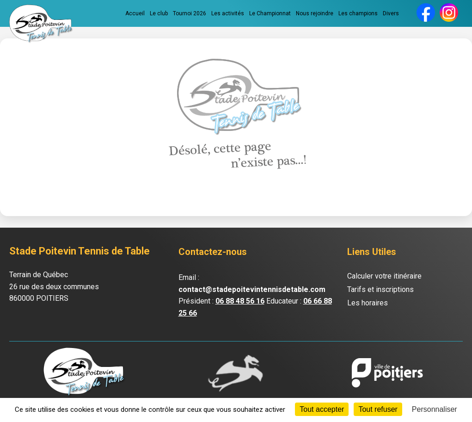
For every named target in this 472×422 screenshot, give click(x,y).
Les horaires (367, 302)
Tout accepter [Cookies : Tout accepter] (322, 409)
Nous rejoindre (314, 13)
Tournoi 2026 (189, 13)
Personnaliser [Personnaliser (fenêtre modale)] (434, 409)
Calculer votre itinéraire (384, 276)
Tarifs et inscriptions (380, 289)
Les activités (227, 13)
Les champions (358, 13)
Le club (159, 13)
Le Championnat (270, 13)
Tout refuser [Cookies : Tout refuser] (377, 409)
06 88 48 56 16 (239, 301)
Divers (391, 13)
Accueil (135, 13)
